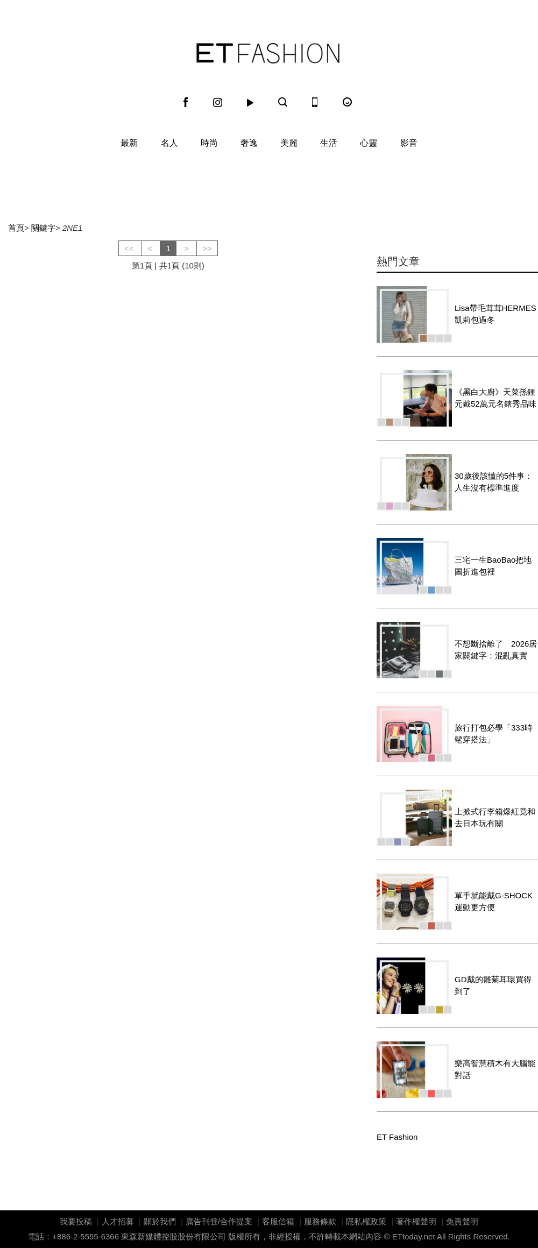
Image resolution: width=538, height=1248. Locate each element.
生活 (328, 142)
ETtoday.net (413, 1236)
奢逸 (249, 142)
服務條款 (320, 1221)
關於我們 (160, 1221)
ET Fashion (268, 53)
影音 (408, 142)
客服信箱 (278, 1221)
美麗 (289, 142)
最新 (129, 142)
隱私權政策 (366, 1221)
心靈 (368, 142)
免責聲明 (462, 1221)
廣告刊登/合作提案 (219, 1221)
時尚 (209, 142)
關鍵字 (43, 227)
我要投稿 (76, 1221)
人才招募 (118, 1221)
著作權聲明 (416, 1221)
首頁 (16, 227)
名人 (169, 142)
